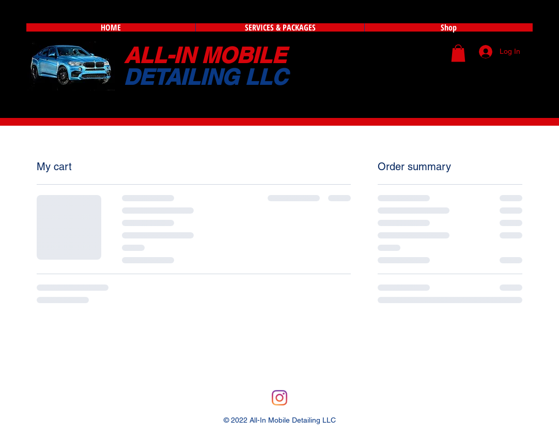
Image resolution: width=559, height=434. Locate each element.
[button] (458, 53)
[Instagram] (279, 398)
